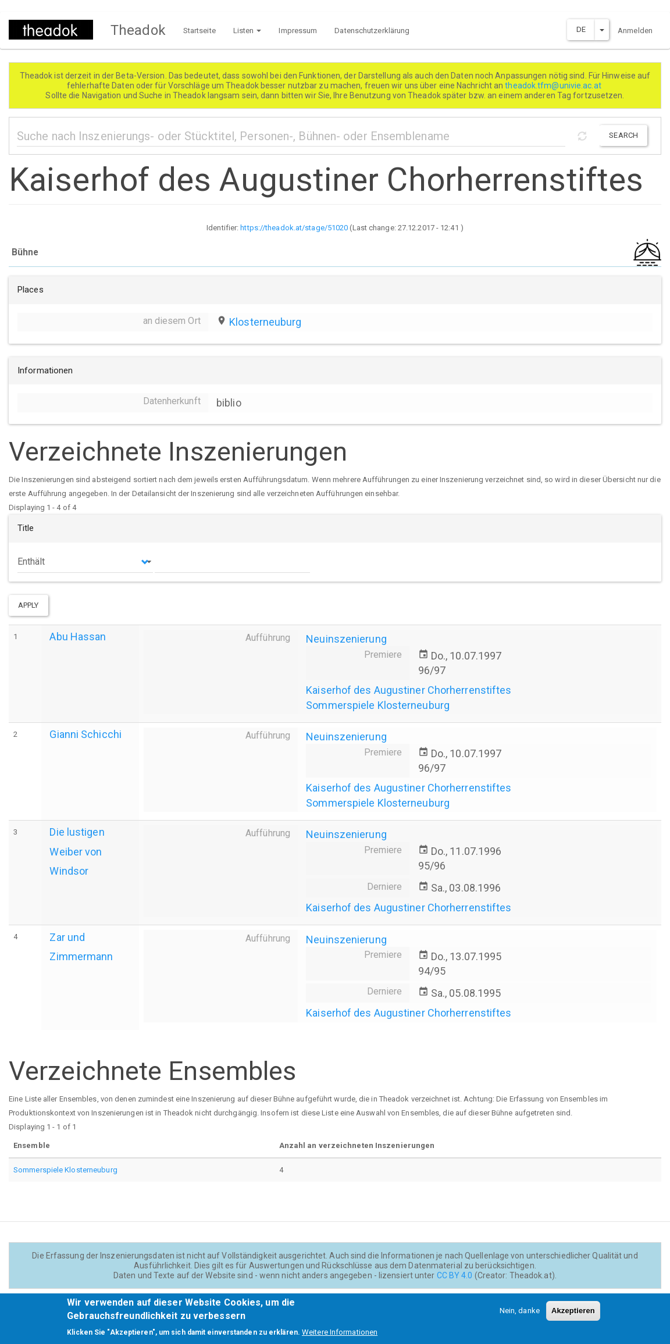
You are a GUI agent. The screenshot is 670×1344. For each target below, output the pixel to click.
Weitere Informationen (339, 1336)
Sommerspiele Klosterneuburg (378, 705)
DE (581, 29)
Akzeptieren (573, 1315)
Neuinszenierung (346, 639)
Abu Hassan (77, 636)
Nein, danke (520, 1315)
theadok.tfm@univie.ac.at (554, 85)
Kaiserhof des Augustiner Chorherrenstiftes (408, 690)
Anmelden (635, 30)
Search (623, 135)
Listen (247, 30)
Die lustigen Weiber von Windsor (76, 851)
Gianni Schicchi (85, 734)
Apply (28, 605)
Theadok (138, 30)
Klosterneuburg (265, 322)
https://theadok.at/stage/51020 (294, 227)
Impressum (298, 30)
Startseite (199, 30)
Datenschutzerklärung (371, 30)
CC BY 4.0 (455, 1275)
